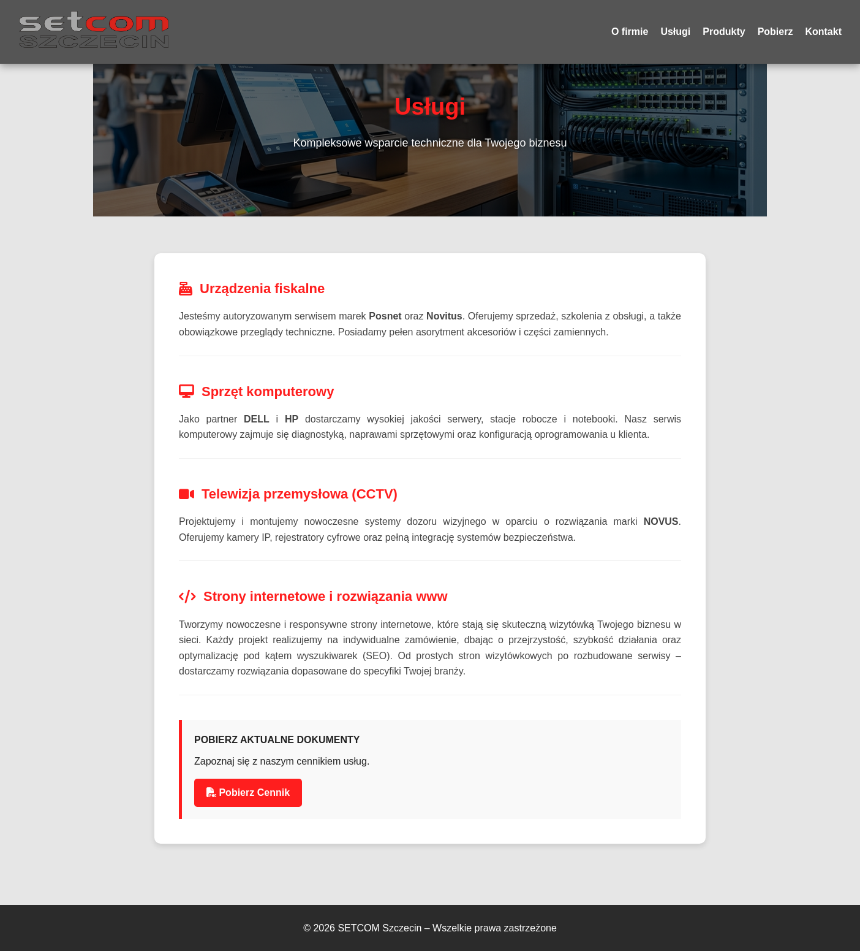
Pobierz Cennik (248, 792)
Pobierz (775, 31)
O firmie (629, 31)
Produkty (724, 31)
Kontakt (823, 31)
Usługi (675, 31)
